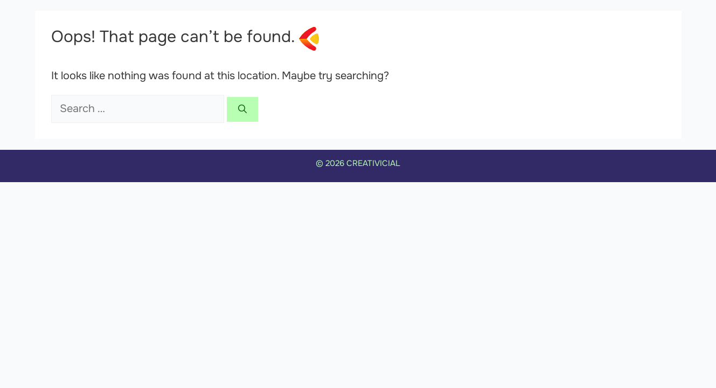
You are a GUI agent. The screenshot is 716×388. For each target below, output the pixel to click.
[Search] (242, 109)
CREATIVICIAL (373, 163)
